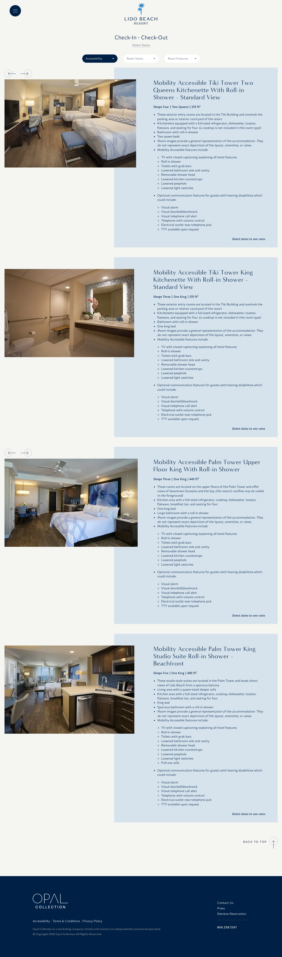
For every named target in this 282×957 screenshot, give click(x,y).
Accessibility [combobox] (94, 58)
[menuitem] (42, 921)
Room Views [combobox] (135, 58)
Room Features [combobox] (178, 58)
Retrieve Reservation (231, 914)
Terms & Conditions (66, 921)
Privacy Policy (92, 921)
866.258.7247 (227, 927)
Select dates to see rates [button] (248, 239)
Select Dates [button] (141, 45)
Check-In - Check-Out (141, 37)
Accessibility (41, 921)
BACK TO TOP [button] (255, 841)
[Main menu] (15, 11)
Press (221, 908)
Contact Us (225, 903)
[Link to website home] (122, 901)
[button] (8, 73)
